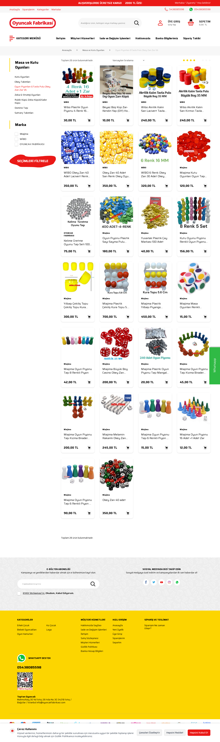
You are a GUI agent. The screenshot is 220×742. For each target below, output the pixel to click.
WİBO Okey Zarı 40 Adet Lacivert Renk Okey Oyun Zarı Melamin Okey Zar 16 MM (77, 174)
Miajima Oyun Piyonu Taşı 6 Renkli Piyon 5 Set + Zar (78, 502)
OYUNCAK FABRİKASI (29, 144)
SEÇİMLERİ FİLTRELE (32, 160)
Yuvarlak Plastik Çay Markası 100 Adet (154, 240)
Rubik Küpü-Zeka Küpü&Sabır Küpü (31, 101)
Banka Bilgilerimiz (167, 38)
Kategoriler (43, 9)
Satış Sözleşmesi (89, 638)
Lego (49, 629)
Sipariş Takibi (191, 38)
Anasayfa (67, 50)
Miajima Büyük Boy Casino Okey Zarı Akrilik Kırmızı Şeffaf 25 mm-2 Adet (115, 371)
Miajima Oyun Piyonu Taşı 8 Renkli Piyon (78, 371)
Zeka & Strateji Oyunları (27, 95)
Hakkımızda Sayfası (91, 625)
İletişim (60, 38)
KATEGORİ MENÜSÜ (25, 38)
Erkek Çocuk (23, 625)
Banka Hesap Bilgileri (92, 651)
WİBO (20, 139)
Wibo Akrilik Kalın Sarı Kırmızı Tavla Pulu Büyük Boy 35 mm (192, 109)
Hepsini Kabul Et (199, 732)
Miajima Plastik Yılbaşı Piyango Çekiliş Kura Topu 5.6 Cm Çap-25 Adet (154, 305)
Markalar (56, 9)
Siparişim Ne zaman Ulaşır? (154, 627)
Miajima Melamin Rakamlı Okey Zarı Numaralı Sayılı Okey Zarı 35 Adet (115, 436)
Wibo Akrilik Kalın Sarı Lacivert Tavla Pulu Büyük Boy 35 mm (153, 109)
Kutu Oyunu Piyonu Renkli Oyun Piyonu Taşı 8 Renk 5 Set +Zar (193, 240)
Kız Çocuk (51, 625)
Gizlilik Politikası (89, 647)
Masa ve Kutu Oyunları (93, 50)
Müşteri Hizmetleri (83, 38)
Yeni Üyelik (118, 629)
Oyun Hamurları (25, 634)
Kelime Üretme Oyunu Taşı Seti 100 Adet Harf (77, 242)
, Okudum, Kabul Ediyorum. (45, 593)
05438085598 (200, 9)
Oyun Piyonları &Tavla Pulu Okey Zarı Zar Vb (32, 88)
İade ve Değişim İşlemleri (115, 38)
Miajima (21, 134)
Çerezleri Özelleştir (149, 732)
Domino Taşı (21, 108)
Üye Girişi (117, 634)
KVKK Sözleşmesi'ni (33, 593)
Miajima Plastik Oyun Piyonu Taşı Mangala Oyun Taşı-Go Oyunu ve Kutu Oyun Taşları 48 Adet (155, 371)
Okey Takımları (22, 82)
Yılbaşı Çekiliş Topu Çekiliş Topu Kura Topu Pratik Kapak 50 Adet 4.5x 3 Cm (76, 305)
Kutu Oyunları (22, 77)
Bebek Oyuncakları (27, 629)
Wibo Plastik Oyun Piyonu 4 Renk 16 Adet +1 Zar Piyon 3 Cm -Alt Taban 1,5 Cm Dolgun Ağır (77, 109)
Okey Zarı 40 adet (114, 500)
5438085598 (174, 9)
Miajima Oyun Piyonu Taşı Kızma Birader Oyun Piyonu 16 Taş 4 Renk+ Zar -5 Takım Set (78, 436)
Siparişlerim (28, 9)
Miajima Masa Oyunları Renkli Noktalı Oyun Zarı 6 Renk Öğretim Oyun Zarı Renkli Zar (193, 305)
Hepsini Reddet (174, 732)
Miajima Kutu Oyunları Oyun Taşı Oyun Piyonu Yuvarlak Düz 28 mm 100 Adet (193, 174)
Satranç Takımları (24, 113)
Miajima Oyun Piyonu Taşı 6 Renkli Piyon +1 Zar (155, 436)
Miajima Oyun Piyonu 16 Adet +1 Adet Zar (194, 436)
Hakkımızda (142, 38)
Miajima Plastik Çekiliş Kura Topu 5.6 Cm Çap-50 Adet (115, 305)
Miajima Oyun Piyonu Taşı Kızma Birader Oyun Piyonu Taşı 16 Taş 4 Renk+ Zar (194, 371)
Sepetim (117, 642)
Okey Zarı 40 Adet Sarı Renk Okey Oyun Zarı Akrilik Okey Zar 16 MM (116, 174)
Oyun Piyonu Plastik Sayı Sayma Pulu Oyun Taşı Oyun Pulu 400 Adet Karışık (116, 240)
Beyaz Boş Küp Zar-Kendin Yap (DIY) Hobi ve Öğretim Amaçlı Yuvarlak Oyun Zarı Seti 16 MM (116, 109)
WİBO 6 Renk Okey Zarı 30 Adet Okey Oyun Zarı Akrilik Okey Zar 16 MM (153, 174)
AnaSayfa (14, 9)
